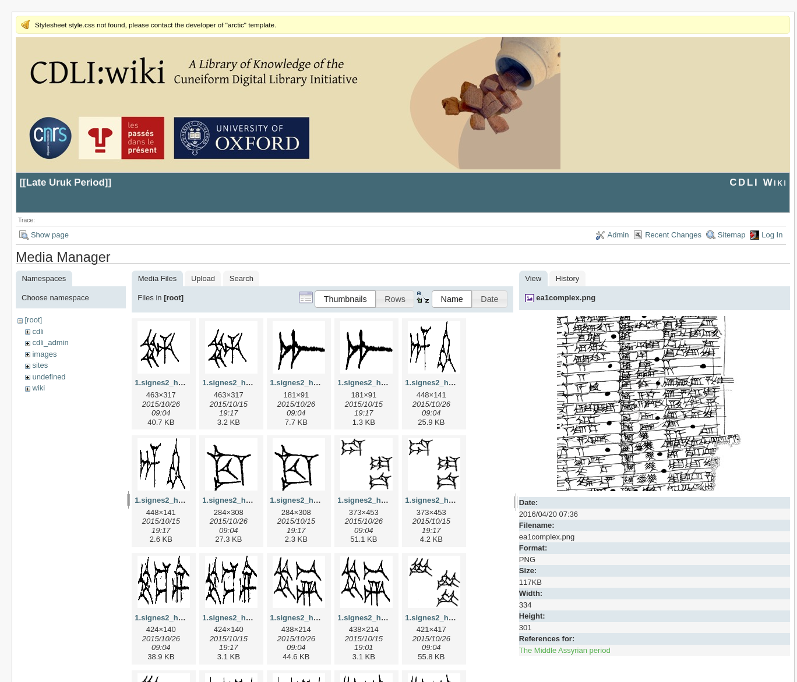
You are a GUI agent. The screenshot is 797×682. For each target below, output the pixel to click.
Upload (203, 278)
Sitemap (732, 234)
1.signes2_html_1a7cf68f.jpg (321, 382)
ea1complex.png (565, 297)
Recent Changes (673, 234)
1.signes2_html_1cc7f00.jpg (252, 500)
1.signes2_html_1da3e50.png (457, 500)
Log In (771, 234)
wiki (38, 387)
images (44, 354)
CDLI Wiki (758, 182)
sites (40, 365)
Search (241, 278)
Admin (618, 234)
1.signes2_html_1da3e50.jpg (388, 500)
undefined (48, 376)
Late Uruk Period (65, 182)
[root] (33, 319)
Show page (50, 234)
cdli (38, 331)
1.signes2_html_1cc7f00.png (321, 500)
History (567, 278)
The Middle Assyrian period (565, 650)
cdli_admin (50, 342)
